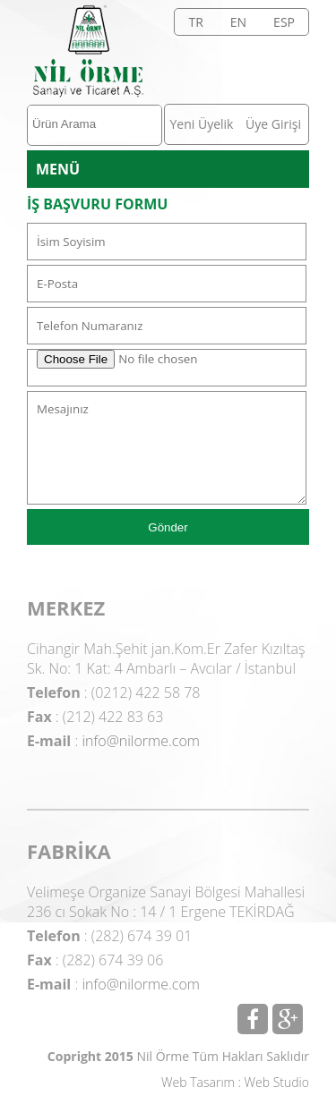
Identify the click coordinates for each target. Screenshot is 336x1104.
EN (238, 21)
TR (195, 21)
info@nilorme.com (141, 741)
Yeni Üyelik (202, 123)
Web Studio (277, 1082)
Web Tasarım (198, 1082)
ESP (284, 21)
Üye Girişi (273, 123)
